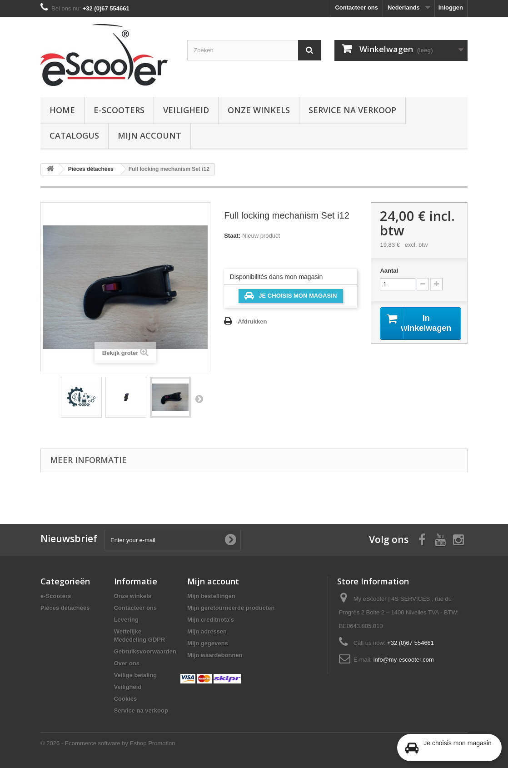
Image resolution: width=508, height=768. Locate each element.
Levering (126, 619)
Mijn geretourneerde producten (230, 607)
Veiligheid (186, 110)
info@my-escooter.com (404, 659)
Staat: (232, 235)
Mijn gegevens (207, 643)
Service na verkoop (352, 110)
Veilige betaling (135, 675)
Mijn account (149, 135)
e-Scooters (119, 110)
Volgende (199, 398)
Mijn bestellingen (211, 596)
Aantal (389, 270)
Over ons (126, 663)
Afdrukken (252, 321)
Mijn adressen (207, 631)
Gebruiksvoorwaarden (145, 651)
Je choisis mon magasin (290, 296)
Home (62, 110)
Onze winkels (259, 110)
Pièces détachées (65, 607)
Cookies (125, 698)
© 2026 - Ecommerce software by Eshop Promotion (107, 743)
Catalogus (74, 135)
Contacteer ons (356, 7)
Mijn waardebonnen (214, 655)
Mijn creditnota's (210, 619)
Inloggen (450, 7)
